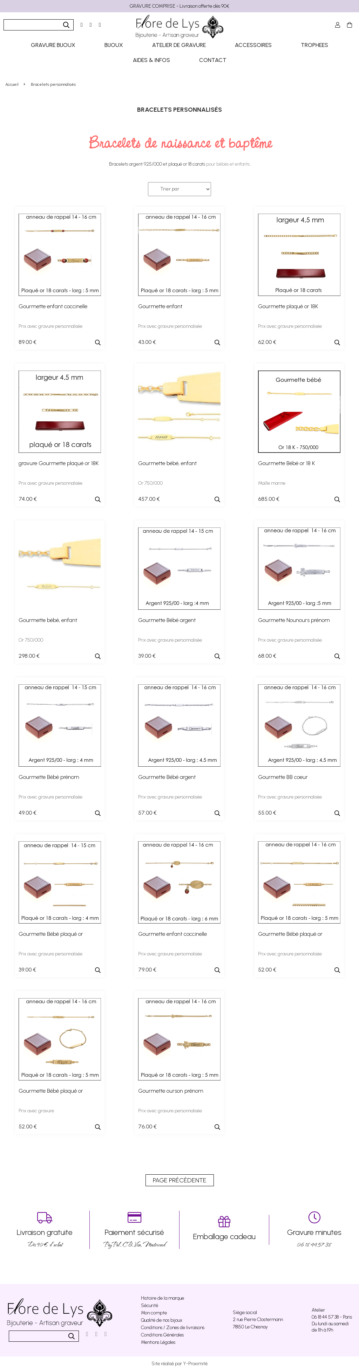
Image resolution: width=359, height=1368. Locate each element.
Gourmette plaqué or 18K (288, 303)
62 (267, 339)
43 (147, 339)
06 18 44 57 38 (314, 1227)
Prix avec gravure (36, 1108)
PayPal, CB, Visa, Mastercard (134, 1227)
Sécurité (149, 1303)
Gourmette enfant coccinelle (53, 303)
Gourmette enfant (160, 303)
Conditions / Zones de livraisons (172, 1325)
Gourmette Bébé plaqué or (51, 931)
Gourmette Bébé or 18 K (286, 460)
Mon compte (154, 1310)
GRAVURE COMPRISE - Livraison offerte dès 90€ (179, 6)
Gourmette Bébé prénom (49, 774)
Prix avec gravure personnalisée (50, 323)
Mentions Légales (158, 1339)
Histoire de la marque (162, 1295)
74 (28, 496)
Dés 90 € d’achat (44, 1227)
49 (27, 810)
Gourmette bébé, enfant (167, 460)
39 (147, 653)
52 (267, 966)
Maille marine (271, 480)
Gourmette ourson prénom (170, 1088)
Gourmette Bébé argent (167, 617)
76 (147, 1123)
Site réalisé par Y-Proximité (179, 1361)
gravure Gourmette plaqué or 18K (59, 460)
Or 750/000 (150, 480)
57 (147, 810)
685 (268, 496)
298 (29, 653)
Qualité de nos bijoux (161, 1317)
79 (147, 966)
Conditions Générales (162, 1332)
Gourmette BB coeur (283, 774)
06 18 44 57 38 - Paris (332, 1314)
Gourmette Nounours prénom (294, 617)
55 (267, 810)
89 (27, 339)
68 (267, 653)
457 (149, 496)
